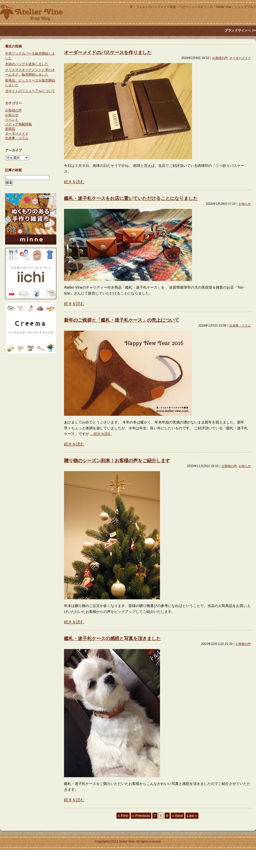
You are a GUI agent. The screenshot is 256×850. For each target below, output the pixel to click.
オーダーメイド (240, 58)
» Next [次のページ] (177, 816)
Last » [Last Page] (192, 816)
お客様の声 (220, 58)
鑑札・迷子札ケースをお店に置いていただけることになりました (131, 198)
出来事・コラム (240, 325)
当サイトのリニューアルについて (30, 91)
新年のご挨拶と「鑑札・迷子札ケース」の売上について (121, 320)
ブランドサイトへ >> (240, 30)
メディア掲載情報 (18, 124)
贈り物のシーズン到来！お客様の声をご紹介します (117, 460)
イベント (11, 120)
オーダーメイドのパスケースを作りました (108, 52)
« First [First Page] (123, 816)
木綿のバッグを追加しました (26, 64)
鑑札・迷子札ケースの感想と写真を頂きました (112, 638)
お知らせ (245, 204)
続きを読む (74, 182)
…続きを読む (101, 434)
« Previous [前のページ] (141, 816)
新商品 (10, 129)
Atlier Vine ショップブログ (31, 13)
